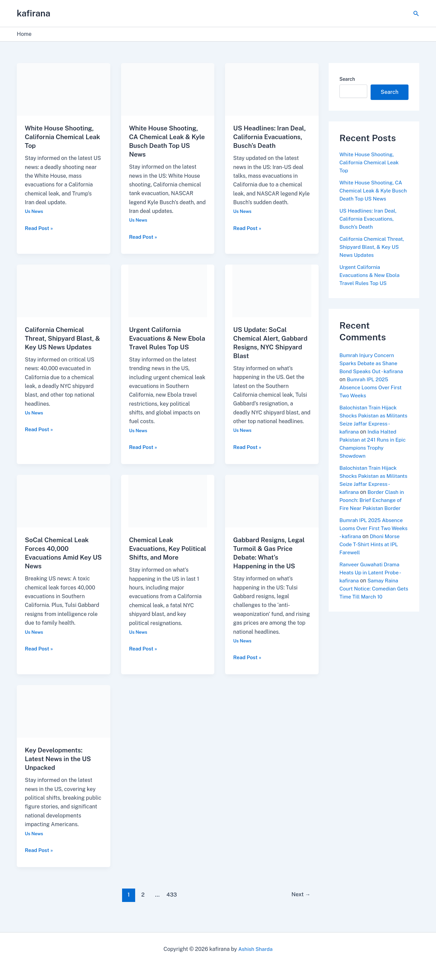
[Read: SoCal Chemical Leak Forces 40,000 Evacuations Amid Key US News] (63, 509)
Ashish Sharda (255, 949)
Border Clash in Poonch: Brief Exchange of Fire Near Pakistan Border (373, 508)
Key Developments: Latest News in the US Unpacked (59, 767)
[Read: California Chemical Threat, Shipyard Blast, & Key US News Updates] (63, 290)
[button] (416, 13)
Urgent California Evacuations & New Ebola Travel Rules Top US (370, 275)
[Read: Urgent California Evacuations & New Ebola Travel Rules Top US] (168, 290)
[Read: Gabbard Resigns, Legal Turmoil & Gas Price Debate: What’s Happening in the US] (272, 509)
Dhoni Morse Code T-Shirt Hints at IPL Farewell (373, 552)
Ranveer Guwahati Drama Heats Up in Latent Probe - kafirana (371, 580)
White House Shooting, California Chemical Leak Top (61, 137)
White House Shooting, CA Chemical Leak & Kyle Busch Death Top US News (372, 190)
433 (171, 903)
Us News (34, 211)
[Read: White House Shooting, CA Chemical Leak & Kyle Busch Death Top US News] (168, 89)
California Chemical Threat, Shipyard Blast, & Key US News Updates (63, 338)
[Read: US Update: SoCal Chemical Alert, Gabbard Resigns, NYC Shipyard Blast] (272, 290)
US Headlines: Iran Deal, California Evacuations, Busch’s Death (271, 137)
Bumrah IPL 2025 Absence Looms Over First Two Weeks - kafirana (372, 536)
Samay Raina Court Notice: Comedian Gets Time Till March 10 (369, 596)
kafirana (33, 13)
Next (300, 903)
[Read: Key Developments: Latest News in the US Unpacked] (63, 720)
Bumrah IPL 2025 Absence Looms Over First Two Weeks (371, 387)
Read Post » (39, 227)
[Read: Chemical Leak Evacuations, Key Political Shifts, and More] (168, 509)
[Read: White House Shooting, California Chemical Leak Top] (63, 89)
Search (347, 79)
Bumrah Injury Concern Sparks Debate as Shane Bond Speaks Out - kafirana (372, 363)
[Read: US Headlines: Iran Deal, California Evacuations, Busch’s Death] (272, 89)
